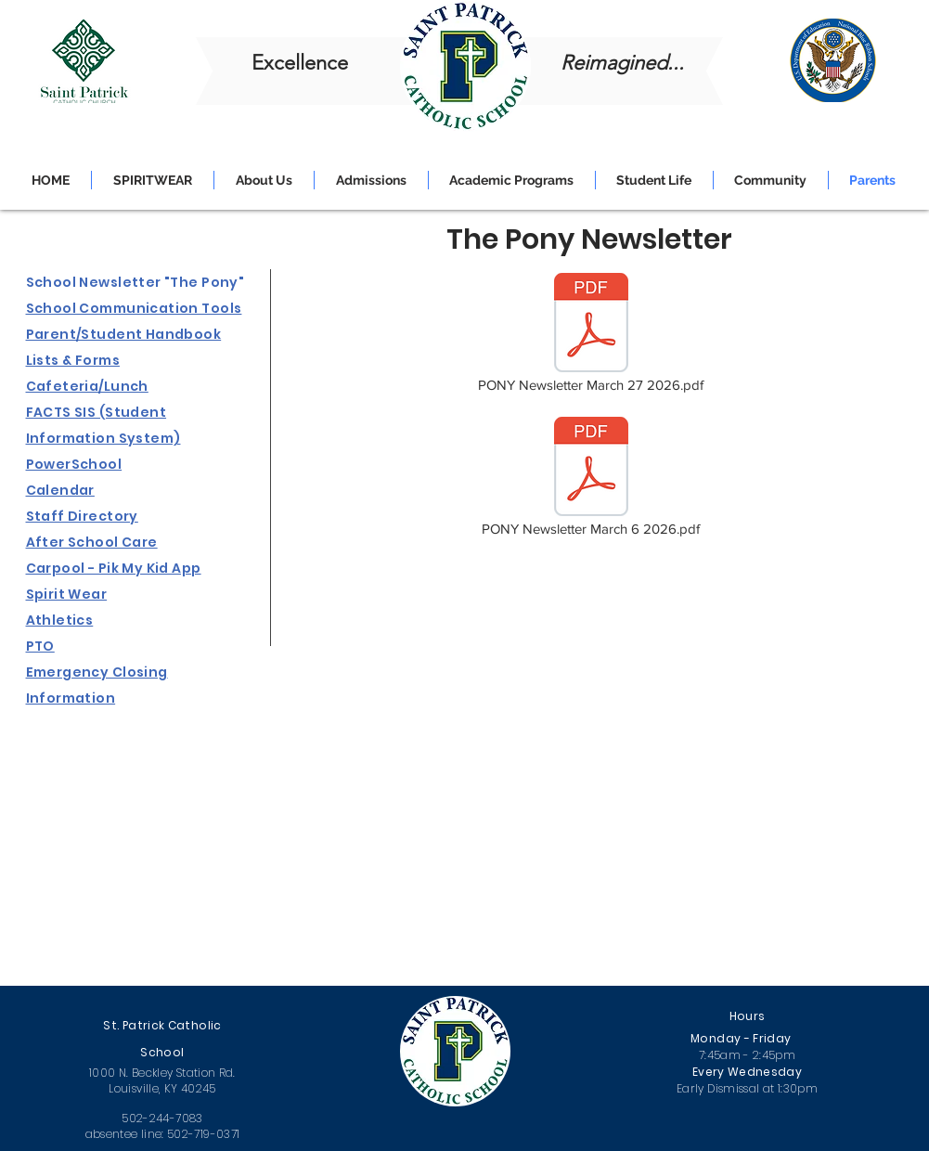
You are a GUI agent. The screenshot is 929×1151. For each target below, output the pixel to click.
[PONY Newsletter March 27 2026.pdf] (591, 334)
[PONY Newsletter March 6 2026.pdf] (591, 478)
